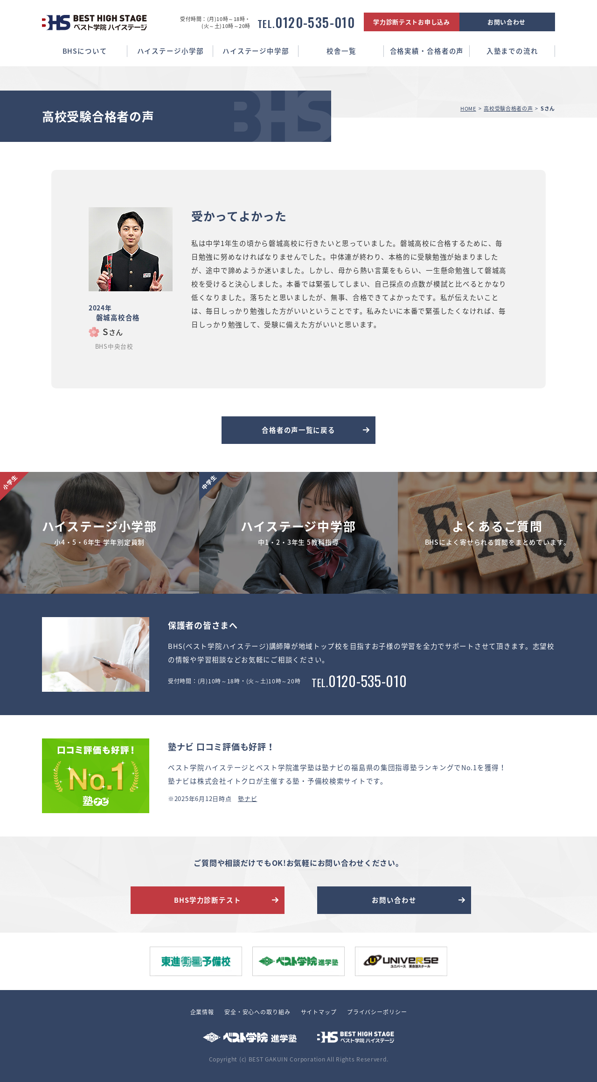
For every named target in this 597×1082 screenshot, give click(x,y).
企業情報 (202, 1012)
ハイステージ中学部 (255, 51)
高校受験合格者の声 (508, 108)
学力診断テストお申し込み (411, 21)
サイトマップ (319, 1012)
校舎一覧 (341, 51)
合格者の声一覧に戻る (298, 430)
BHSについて (84, 51)
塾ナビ (247, 798)
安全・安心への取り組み (257, 1012)
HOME (468, 108)
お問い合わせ (506, 21)
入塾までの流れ (512, 51)
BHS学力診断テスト (207, 900)
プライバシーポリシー (377, 1012)
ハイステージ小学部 (170, 51)
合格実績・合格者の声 (427, 51)
